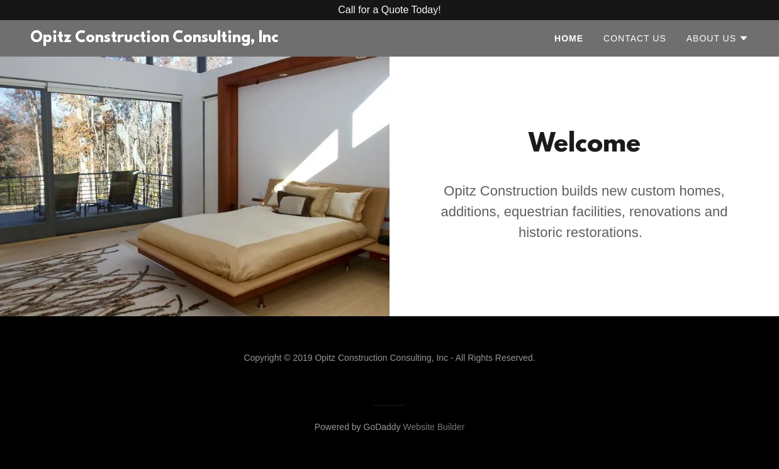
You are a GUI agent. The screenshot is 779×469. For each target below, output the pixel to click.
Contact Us (634, 38)
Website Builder (434, 427)
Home (568, 38)
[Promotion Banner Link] (389, 10)
